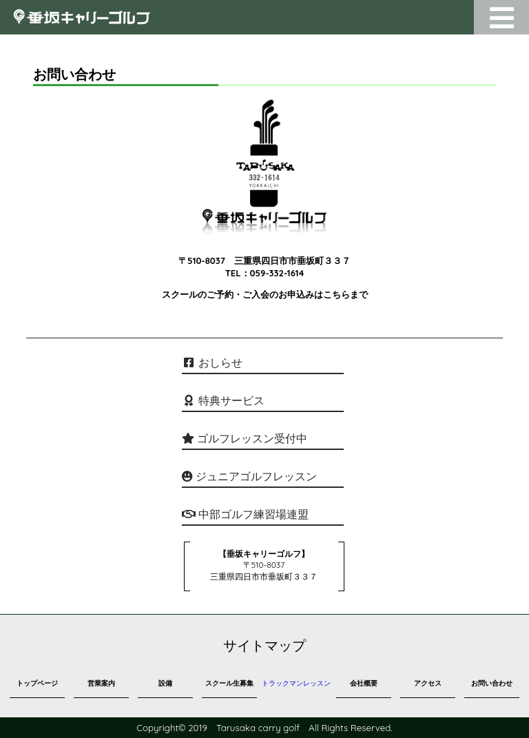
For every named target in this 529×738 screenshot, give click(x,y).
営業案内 (101, 683)
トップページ (37, 683)
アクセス (428, 683)
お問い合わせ (491, 683)
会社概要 (363, 683)
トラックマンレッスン (296, 683)
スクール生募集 (229, 683)
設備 (165, 683)
